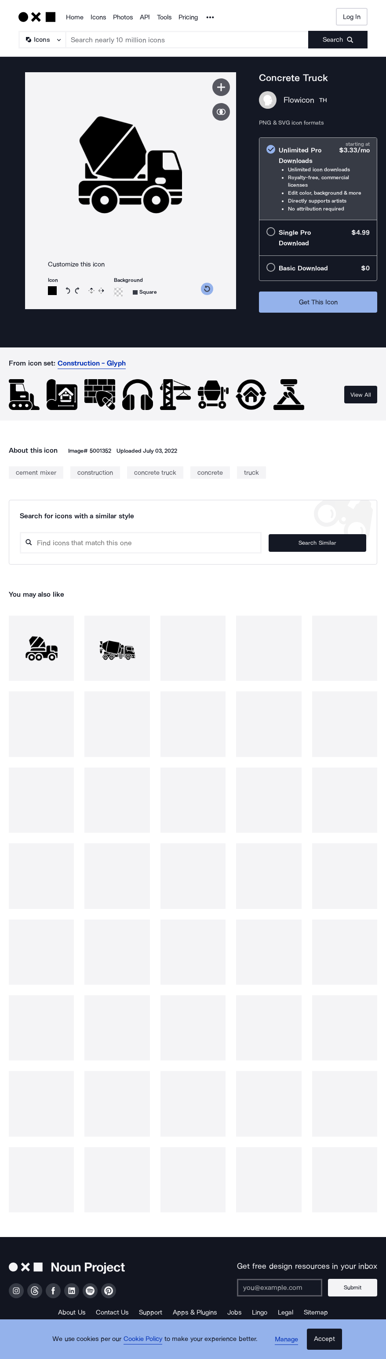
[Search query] (156, 543)
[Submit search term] (338, 39)
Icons (98, 17)
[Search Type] (41, 39)
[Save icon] (221, 87)
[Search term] (187, 39)
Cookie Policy (145, 1344)
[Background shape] (145, 292)
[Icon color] (52, 290)
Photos (123, 17)
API (145, 17)
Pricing (188, 17)
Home (75, 17)
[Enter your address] (283, 1287)
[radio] (318, 179)
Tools (164, 17)
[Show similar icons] (221, 112)
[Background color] (118, 292)
